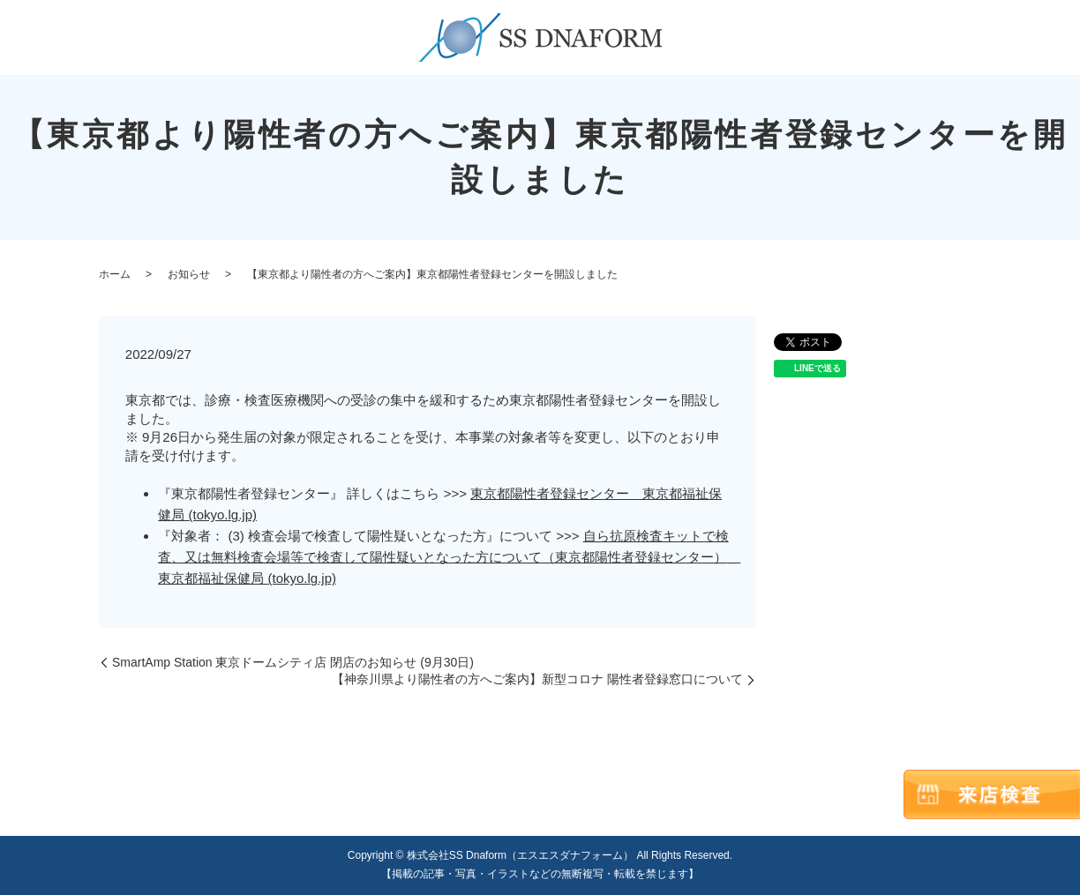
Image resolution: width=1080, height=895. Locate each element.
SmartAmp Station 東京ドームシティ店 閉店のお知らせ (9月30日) (293, 662)
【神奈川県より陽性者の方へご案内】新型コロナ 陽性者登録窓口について (537, 679)
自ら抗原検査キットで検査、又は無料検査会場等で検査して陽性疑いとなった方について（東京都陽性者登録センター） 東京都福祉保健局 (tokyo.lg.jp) (449, 556)
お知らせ (189, 274)
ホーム (115, 274)
